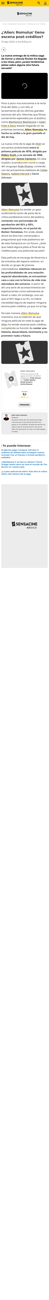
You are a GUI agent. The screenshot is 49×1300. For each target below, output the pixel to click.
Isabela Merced (20, 173)
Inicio (5, 24)
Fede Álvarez (25, 166)
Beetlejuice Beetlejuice (22, 122)
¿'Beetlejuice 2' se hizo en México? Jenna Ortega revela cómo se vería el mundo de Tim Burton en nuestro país (24, 464)
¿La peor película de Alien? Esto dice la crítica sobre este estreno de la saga (24, 472)
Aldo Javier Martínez (19, 415)
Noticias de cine (33, 24)
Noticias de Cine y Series (17, 24)
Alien (39, 144)
